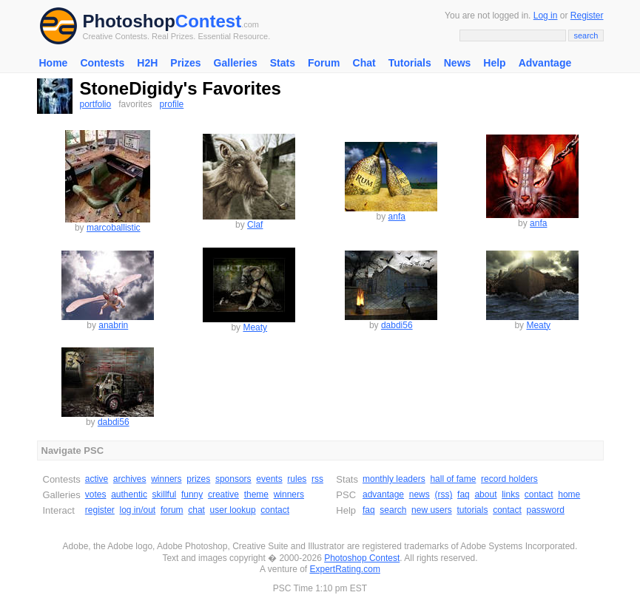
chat (196, 510)
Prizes (185, 63)
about (485, 494)
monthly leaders (394, 479)
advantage (383, 494)
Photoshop (129, 21)
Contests (102, 63)
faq (463, 494)
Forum (324, 63)
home (569, 494)
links (510, 494)
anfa (396, 216)
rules (296, 479)
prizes (198, 479)
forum (172, 510)
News (457, 63)
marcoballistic (114, 227)
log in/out (138, 510)
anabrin (113, 325)
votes (96, 494)
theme (256, 494)
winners (166, 479)
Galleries (235, 63)
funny (192, 494)
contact (274, 510)
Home (53, 63)
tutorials (472, 510)
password (546, 510)
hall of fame (453, 479)
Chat (364, 63)
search (393, 510)
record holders (509, 479)
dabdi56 (397, 325)
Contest (208, 21)
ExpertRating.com (345, 569)
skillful (164, 494)
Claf (255, 225)
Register (587, 15)
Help (494, 63)
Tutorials (409, 63)
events (269, 479)
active (96, 479)
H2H (147, 63)
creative (223, 494)
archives (129, 479)
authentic (129, 494)
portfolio (96, 104)
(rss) (443, 494)
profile (172, 104)
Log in (545, 15)
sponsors (233, 479)
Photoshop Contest (362, 558)
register (100, 510)
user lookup (233, 510)
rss (317, 479)
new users (431, 510)
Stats (282, 63)
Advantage (545, 63)
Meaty (255, 327)
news (419, 494)
